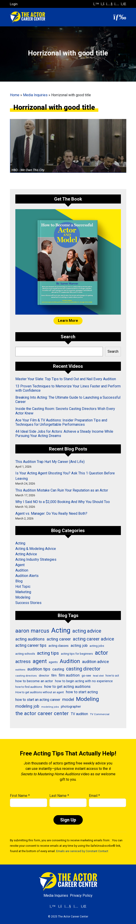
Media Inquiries (35, 95)
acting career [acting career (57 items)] (59, 639)
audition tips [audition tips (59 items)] (38, 669)
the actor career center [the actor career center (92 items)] (42, 713)
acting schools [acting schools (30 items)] (25, 653)
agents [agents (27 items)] (53, 662)
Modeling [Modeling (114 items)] (87, 699)
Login (14, 4)
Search (113, 351)
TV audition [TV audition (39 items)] (79, 714)
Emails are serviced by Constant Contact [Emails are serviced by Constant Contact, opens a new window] (82, 851)
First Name (20, 796)
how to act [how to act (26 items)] (112, 675)
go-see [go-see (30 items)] (86, 675)
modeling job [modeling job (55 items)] (27, 706)
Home (14, 95)
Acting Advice (26, 554)
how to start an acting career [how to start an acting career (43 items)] (37, 700)
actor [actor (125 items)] (101, 653)
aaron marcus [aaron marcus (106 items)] (32, 631)
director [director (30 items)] (44, 675)
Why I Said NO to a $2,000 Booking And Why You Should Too (62, 502)
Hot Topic (22, 586)
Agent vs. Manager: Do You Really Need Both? (51, 513)
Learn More (68, 320)
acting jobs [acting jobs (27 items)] (97, 645)
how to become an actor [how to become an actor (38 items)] (34, 681)
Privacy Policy (81, 895)
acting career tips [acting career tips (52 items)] (30, 645)
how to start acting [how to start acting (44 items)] (82, 692)
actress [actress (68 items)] (23, 661)
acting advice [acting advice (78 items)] (86, 631)
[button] (119, 17)
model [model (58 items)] (68, 699)
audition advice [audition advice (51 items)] (95, 661)
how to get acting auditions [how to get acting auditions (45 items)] (67, 686)
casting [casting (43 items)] (58, 669)
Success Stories (28, 603)
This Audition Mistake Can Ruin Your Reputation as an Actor (61, 490)
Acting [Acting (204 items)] (60, 630)
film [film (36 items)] (54, 675)
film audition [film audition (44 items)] (69, 675)
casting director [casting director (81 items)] (83, 669)
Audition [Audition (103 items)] (70, 661)
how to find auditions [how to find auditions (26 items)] (28, 686)
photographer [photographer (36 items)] (71, 706)
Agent (20, 565)
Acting (20, 543)
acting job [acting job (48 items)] (79, 645)
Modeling (22, 597)
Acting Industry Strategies (35, 559)
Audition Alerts (27, 576)
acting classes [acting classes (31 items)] (58, 645)
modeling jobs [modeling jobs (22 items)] (50, 706)
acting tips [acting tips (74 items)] (48, 653)
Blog (19, 581)
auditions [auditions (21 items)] (20, 669)
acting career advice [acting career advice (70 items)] (93, 639)
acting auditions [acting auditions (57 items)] (30, 639)
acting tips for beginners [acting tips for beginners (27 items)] (77, 653)
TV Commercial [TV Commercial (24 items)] (99, 714)
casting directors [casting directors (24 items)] (26, 675)
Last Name (59, 796)
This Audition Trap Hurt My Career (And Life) (50, 462)
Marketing (23, 592)
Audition (21, 570)
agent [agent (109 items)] (40, 661)
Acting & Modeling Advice (35, 549)
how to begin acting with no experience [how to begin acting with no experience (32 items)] (84, 681)
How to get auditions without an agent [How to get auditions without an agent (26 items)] (39, 692)
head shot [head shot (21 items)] (98, 675)
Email (94, 796)
